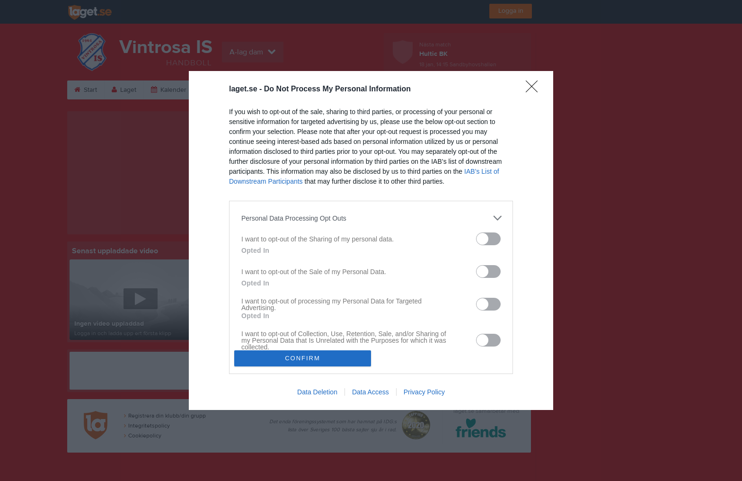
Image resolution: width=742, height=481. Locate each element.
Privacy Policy (424, 392)
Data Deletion (317, 392)
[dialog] (371, 240)
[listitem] (371, 218)
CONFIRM (302, 358)
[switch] (488, 238)
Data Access (370, 392)
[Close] (535, 89)
